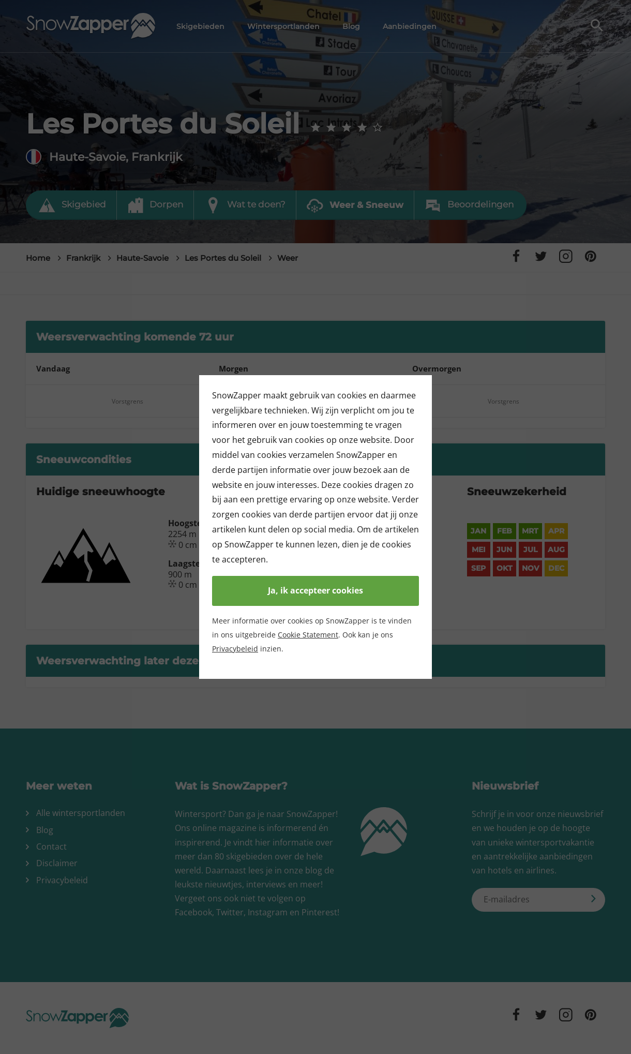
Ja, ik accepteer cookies (315, 590)
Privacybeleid (235, 649)
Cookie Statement (308, 635)
